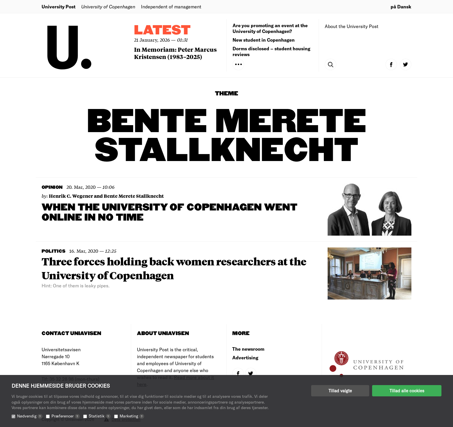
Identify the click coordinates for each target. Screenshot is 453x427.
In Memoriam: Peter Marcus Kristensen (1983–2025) (175, 53)
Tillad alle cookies (406, 390)
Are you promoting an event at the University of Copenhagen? (270, 28)
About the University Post (351, 26)
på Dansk (401, 6)
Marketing (132, 415)
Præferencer (65, 415)
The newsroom (248, 349)
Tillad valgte (340, 390)
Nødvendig (29, 415)
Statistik (100, 415)
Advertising (245, 357)
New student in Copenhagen (264, 39)
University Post (58, 6)
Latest (162, 30)
